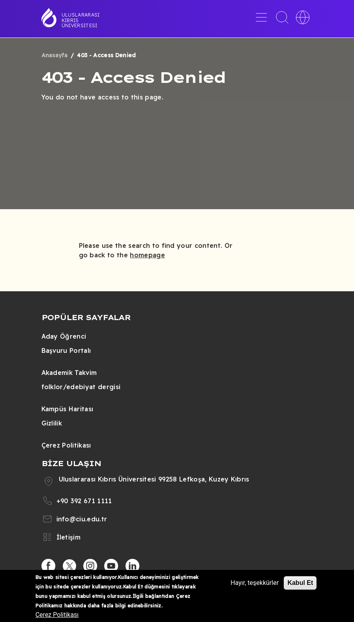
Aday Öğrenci (63, 336)
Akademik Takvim (69, 373)
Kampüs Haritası (67, 409)
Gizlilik (51, 423)
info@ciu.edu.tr (81, 519)
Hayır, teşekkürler (254, 582)
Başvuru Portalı (66, 350)
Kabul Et (300, 582)
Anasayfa (54, 55)
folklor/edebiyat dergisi (81, 387)
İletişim (68, 537)
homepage (147, 255)
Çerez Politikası (66, 445)
